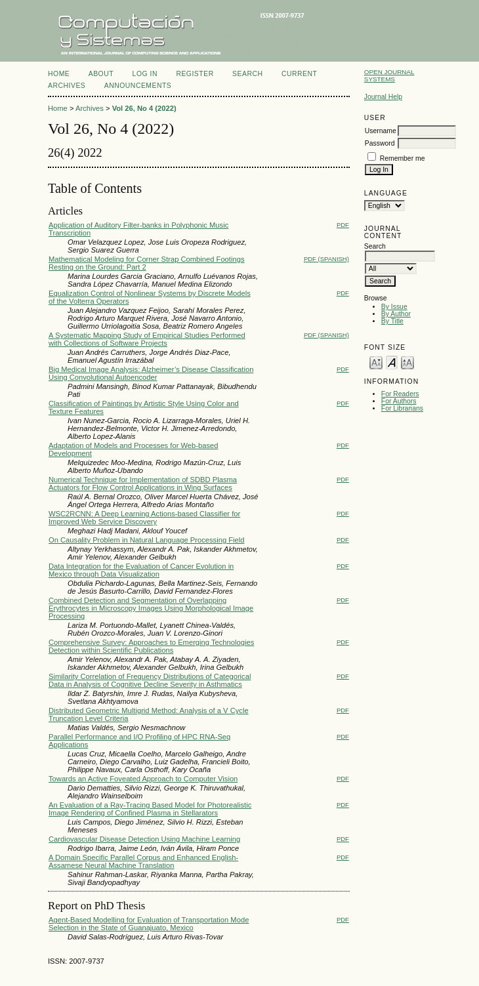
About (101, 73)
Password (380, 143)
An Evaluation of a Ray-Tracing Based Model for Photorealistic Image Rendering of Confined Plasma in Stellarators (150, 809)
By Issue (394, 306)
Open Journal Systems (389, 75)
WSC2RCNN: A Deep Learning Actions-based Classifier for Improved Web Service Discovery (144, 517)
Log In (145, 73)
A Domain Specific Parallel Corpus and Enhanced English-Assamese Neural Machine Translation (143, 861)
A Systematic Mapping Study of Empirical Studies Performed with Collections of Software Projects (147, 339)
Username (380, 130)
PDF (343, 224)
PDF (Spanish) (326, 258)
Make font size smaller (376, 361)
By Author (396, 314)
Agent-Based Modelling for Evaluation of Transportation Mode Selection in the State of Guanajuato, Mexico (149, 924)
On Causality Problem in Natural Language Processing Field (147, 540)
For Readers (400, 394)
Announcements (138, 85)
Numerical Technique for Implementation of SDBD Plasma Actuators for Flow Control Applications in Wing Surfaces (143, 483)
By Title (392, 321)
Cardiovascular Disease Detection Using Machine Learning (144, 839)
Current (299, 73)
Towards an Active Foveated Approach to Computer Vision (143, 779)
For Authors (399, 401)
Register (194, 73)
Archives (66, 85)
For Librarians (402, 408)
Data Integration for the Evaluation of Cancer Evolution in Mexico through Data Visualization (141, 570)
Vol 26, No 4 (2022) (144, 108)
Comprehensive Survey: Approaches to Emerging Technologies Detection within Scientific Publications (151, 646)
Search (247, 73)
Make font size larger (407, 361)
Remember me (402, 158)
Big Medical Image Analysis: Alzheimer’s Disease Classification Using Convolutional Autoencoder (151, 373)
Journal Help (383, 96)
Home (59, 73)
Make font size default (391, 361)
